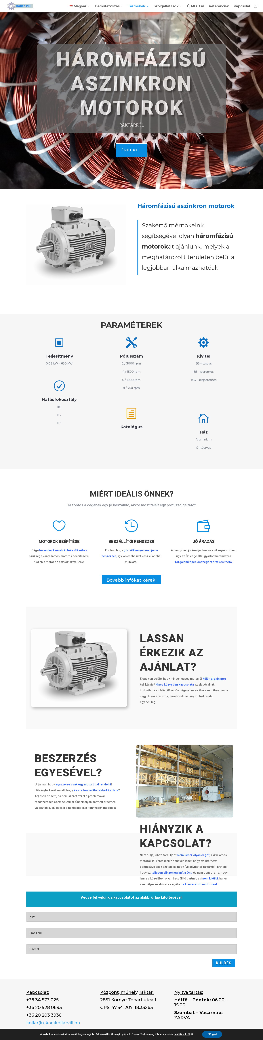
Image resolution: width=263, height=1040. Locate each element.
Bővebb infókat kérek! (131, 580)
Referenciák (219, 6)
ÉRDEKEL (131, 150)
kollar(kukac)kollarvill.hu (53, 1022)
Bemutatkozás (107, 6)
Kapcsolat (242, 6)
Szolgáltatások (166, 6)
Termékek (136, 6)
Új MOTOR (195, 6)
